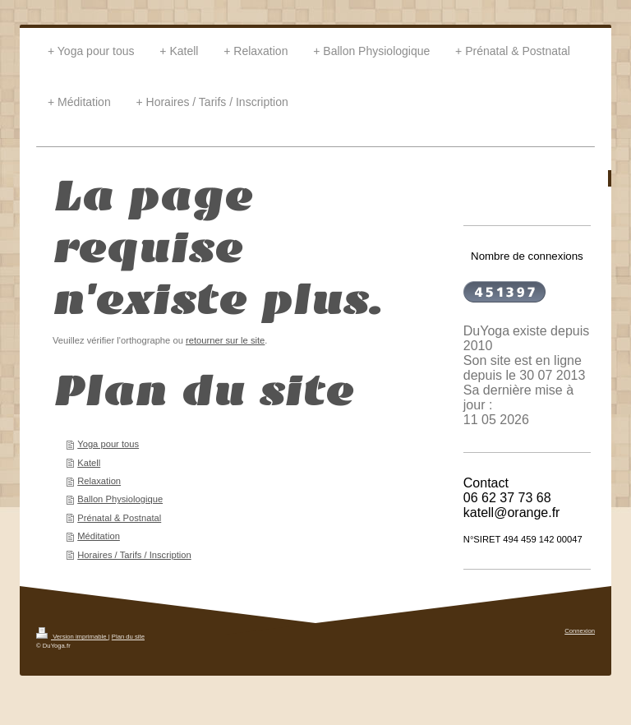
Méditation (98, 536)
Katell (88, 463)
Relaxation (99, 481)
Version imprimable (72, 636)
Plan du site (128, 636)
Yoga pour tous (108, 444)
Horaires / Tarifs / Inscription (134, 555)
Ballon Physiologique (120, 499)
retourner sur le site (225, 340)
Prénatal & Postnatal (119, 518)
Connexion (579, 631)
